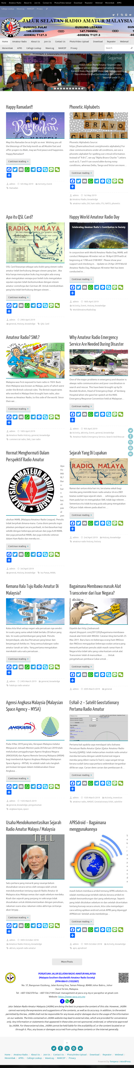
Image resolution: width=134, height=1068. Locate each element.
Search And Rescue (115, 437)
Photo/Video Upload (67, 3)
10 (79, 88)
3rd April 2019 (27, 568)
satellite (118, 801)
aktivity (84, 433)
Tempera (114, 1061)
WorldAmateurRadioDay (84, 309)
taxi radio (36, 439)
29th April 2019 (27, 320)
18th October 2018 (93, 944)
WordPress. (125, 1061)
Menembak (117, 3)
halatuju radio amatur (19, 685)
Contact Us (50, 3)
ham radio (95, 203)
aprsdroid (82, 948)
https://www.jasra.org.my (71, 996)
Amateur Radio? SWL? (22, 337)
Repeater (95, 3)
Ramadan (13, 188)
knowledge (92, 199)
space (26, 809)
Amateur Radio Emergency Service (89, 437)
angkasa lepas (15, 809)
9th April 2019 (90, 428)
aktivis (12, 948)
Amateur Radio (16, 3)
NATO (108, 203)
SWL (29, 439)
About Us (29, 3)
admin (12, 184)
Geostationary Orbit (103, 801)
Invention (117, 797)
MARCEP (33, 9)
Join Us (39, 3)
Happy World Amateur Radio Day (94, 217)
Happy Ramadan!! (19, 107)
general (12, 324)
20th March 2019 (92, 689)
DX (88, 203)
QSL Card (45, 324)
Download (83, 3)
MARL (53, 573)
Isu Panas (45, 573)
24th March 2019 (28, 681)
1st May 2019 (90, 195)
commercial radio (17, 439)
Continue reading (18, 161)
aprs (75, 948)
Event (49, 184)
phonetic (116, 203)
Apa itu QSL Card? (19, 217)
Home (4, 3)
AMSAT (90, 801)
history (97, 541)
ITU (102, 203)
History (20, 324)
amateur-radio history (83, 541)
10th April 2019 (27, 431)
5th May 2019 (26, 184)
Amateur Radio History (19, 435)
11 (82, 88)
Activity (42, 184)
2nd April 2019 (91, 537)
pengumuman (35, 805)
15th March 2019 (28, 801)
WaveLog (22, 9)
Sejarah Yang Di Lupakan (88, 453)
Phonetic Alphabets (84, 107)
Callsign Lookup (8, 9)
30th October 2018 (29, 940)
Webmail (106, 3)
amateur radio (79, 203)
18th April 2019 (91, 301)
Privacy (43, 9)
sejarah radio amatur (26, 948)
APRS (127, 3)
